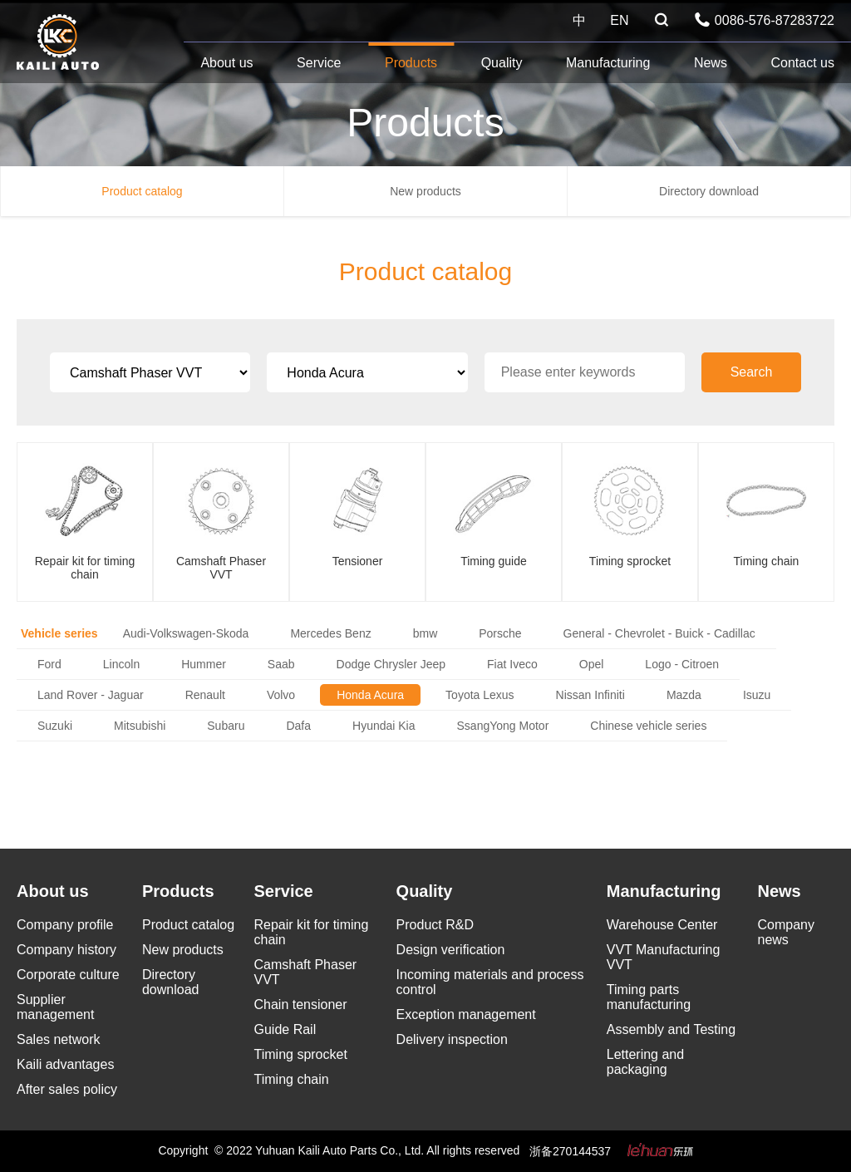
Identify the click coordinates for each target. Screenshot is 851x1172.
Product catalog (141, 191)
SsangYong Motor (503, 725)
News (710, 63)
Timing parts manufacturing (649, 997)
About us (226, 63)
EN (619, 20)
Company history (66, 950)
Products (411, 63)
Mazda (684, 695)
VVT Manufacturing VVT (664, 957)
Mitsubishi (139, 725)
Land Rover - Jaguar (90, 695)
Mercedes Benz (330, 633)
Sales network (59, 1039)
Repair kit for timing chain (311, 932)
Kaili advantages (65, 1064)
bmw (425, 633)
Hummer (203, 664)
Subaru (225, 725)
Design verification (450, 950)
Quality (502, 63)
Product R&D (435, 925)
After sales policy (67, 1089)
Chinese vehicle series (648, 725)
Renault (205, 695)
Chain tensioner (300, 1004)
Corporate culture (68, 975)
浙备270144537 (570, 1151)
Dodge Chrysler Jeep (391, 664)
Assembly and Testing (671, 1029)
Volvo (281, 695)
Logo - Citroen (682, 664)
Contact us (802, 63)
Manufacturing (608, 63)
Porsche (500, 633)
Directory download (709, 191)
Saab (281, 664)
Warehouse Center (662, 925)
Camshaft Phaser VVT (305, 972)
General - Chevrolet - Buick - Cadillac (659, 633)
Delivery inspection (452, 1039)
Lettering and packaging (645, 1061)
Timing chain (291, 1079)
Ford (49, 664)
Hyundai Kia (384, 725)
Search (751, 372)
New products (425, 191)
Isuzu (756, 695)
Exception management (466, 1014)
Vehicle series (59, 633)
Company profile (65, 925)
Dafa (298, 725)
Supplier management (55, 1007)
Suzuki (54, 725)
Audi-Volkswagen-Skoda (186, 633)
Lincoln (121, 664)
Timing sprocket (300, 1054)
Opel (591, 664)
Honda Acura (370, 695)
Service (319, 63)
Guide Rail (285, 1029)
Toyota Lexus (479, 695)
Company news (786, 932)
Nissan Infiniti (590, 695)
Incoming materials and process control (490, 982)
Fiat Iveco (512, 664)
